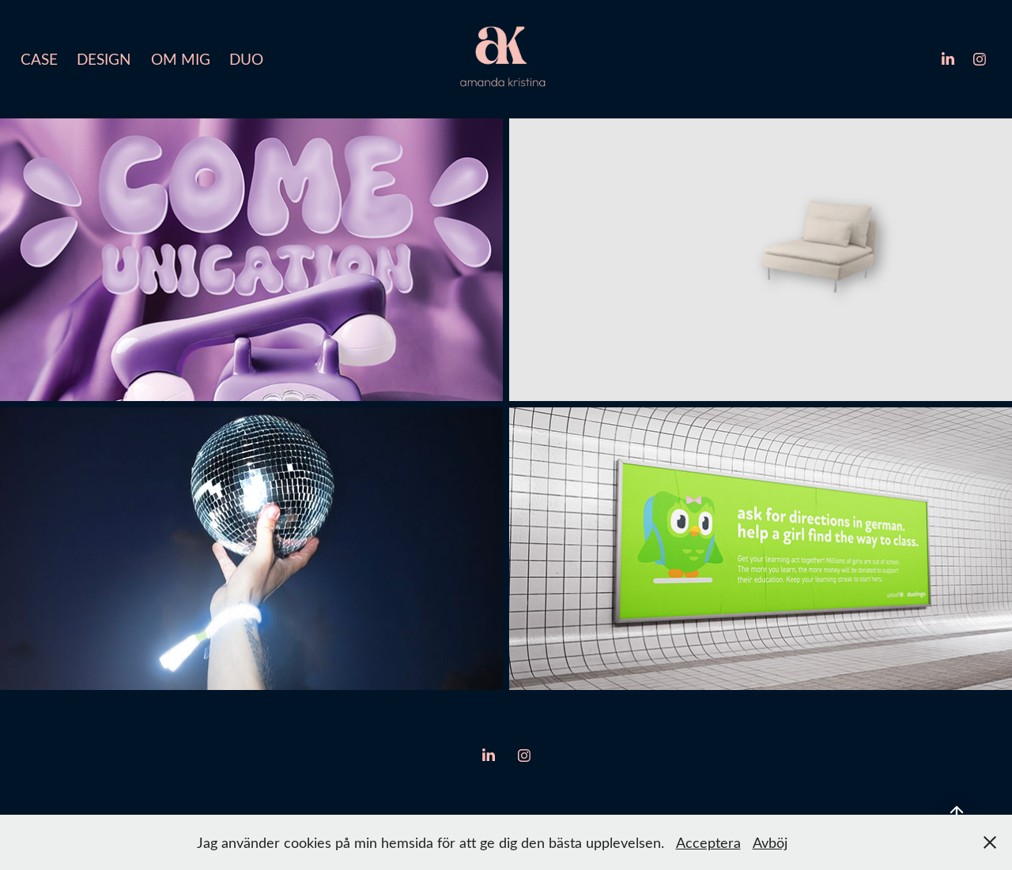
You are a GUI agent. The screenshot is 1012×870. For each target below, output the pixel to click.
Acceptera (708, 842)
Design (104, 59)
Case (39, 59)
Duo (246, 59)
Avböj (770, 842)
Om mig (180, 59)
